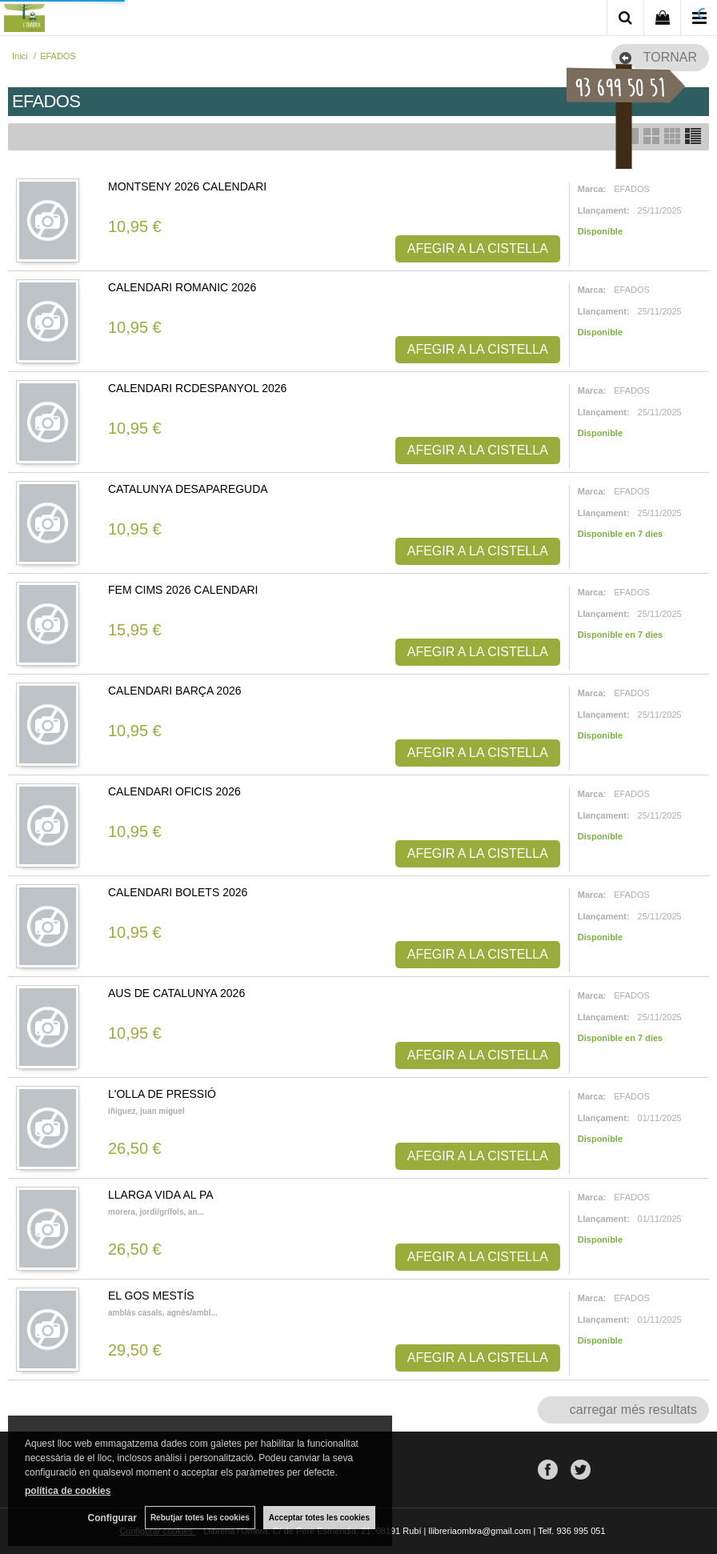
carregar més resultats (633, 1409)
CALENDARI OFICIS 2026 (174, 791)
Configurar (112, 1518)
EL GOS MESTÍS (151, 1295)
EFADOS (632, 189)
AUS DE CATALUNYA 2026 (176, 993)
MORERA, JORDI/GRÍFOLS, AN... (156, 1212)
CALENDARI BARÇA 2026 (175, 690)
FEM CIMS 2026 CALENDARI (183, 589)
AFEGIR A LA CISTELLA (477, 248)
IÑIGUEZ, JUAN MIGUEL (146, 1111)
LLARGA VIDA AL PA (161, 1194)
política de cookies (67, 1490)
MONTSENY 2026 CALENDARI (187, 186)
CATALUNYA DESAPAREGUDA (188, 489)
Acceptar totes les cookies (319, 1517)
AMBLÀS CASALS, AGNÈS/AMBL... (163, 1312)
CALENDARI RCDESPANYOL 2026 (197, 388)
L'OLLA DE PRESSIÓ (162, 1093)
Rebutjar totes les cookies (200, 1517)
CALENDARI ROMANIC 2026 (182, 287)
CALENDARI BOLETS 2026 (177, 892)
